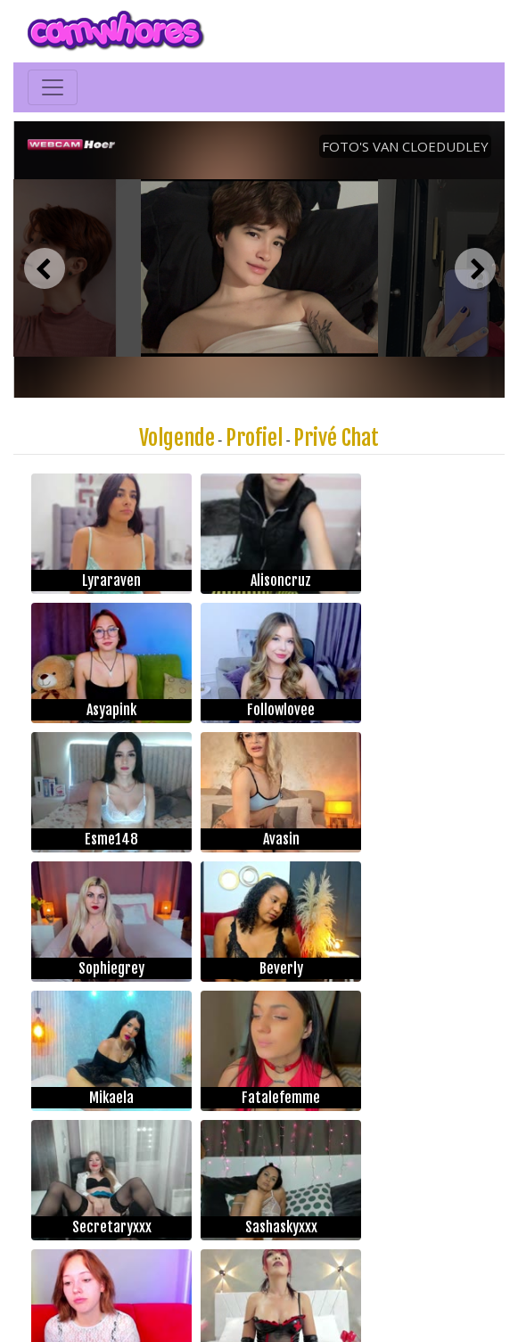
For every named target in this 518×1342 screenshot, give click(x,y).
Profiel (254, 437)
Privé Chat (336, 437)
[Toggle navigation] (53, 87)
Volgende (177, 437)
